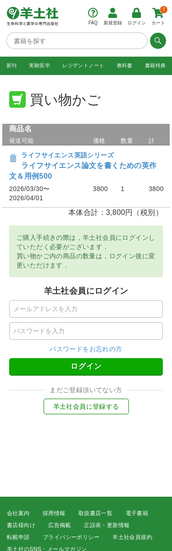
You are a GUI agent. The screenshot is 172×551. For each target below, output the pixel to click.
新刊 (11, 65)
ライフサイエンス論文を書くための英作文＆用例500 (83, 166)
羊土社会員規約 (132, 537)
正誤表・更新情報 (106, 525)
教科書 (125, 65)
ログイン (86, 366)
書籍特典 (155, 65)
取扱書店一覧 (95, 513)
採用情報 (54, 513)
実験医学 (39, 65)
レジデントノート (83, 65)
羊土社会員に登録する (86, 406)
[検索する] (157, 40)
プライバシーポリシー (71, 537)
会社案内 (18, 513)
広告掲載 (59, 525)
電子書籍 (137, 513)
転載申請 (18, 537)
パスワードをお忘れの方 (86, 349)
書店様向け (21, 525)
